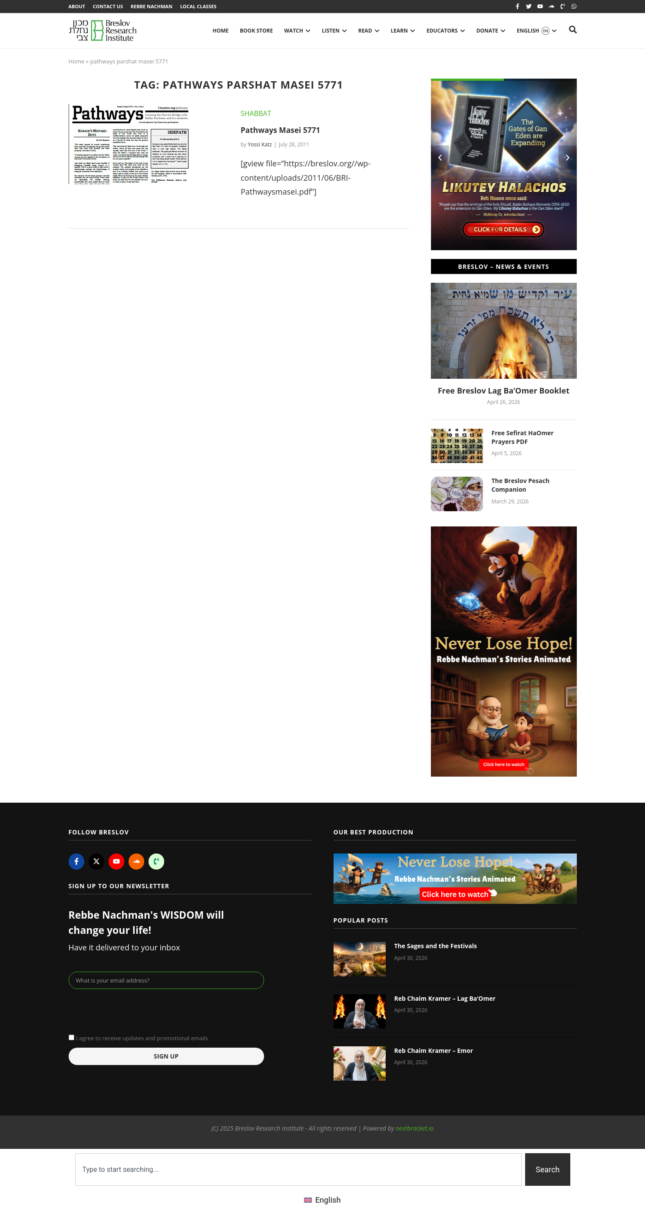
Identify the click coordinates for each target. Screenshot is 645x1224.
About (77, 6)
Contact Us (109, 6)
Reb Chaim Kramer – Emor (433, 1051)
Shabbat (256, 114)
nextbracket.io (415, 1129)
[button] (440, 158)
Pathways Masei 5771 (282, 131)
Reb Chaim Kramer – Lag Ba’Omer (445, 999)
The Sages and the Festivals (435, 947)
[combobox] (298, 1170)
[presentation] (135, 1012)
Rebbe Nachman (153, 6)
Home (77, 62)
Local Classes (201, 6)
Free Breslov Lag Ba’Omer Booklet (503, 392)
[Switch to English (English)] (322, 1200)
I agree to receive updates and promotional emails (142, 1039)
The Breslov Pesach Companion (521, 486)
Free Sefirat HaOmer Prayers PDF (523, 438)
